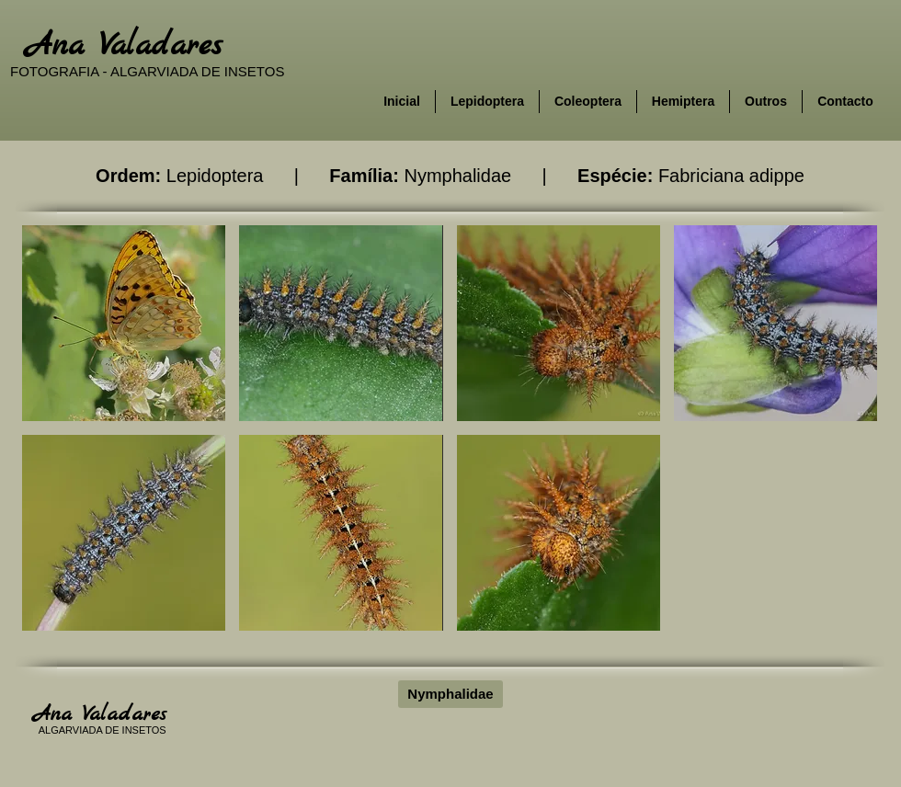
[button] (123, 323)
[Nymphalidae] (450, 694)
